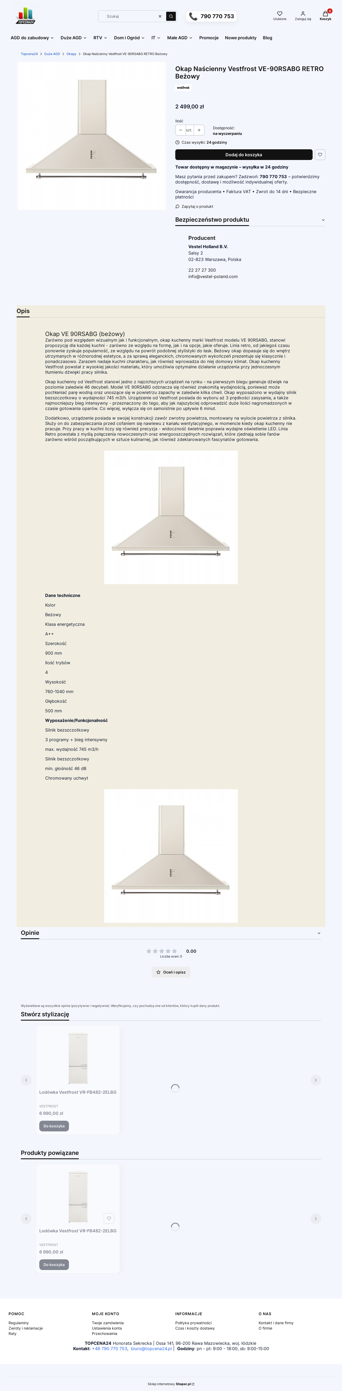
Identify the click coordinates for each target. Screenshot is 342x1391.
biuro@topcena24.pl (151, 1348)
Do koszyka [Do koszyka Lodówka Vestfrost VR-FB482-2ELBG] (54, 1126)
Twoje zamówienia (108, 1322)
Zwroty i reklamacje (26, 1328)
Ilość (179, 121)
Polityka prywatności (193, 1322)
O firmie (265, 1328)
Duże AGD (52, 54)
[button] (171, 16)
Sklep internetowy (169, 1384)
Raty (13, 1333)
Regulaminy (19, 1322)
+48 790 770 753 (109, 1348)
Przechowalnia (104, 1333)
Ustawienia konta (107, 1328)
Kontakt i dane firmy (276, 1322)
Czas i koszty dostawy (195, 1328)
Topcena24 (29, 54)
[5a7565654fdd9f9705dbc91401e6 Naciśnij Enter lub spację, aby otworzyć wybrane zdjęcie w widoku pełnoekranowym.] (92, 136)
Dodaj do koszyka (244, 154)
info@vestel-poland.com (213, 276)
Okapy (71, 54)
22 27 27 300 (202, 270)
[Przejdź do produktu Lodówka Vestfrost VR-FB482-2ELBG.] (78, 1058)
